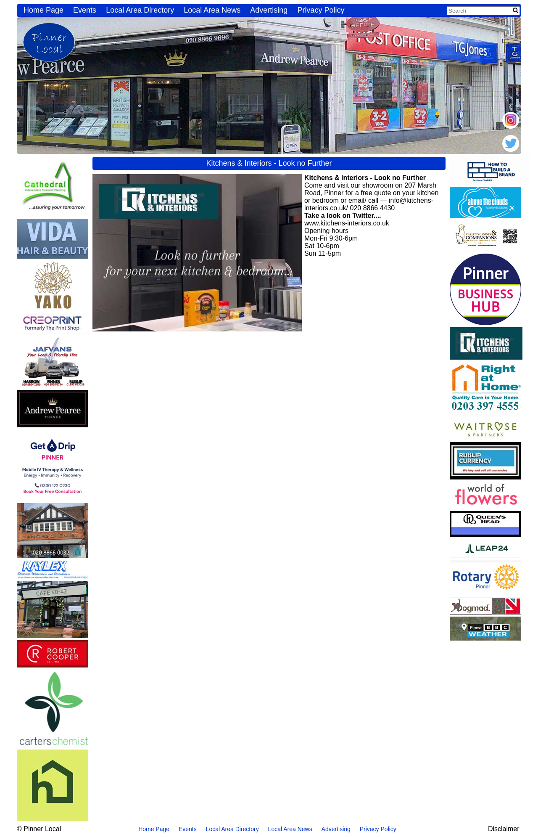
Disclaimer (504, 828)
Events (84, 10)
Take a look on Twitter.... (342, 215)
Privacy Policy (320, 10)
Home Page (43, 10)
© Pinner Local (39, 828)
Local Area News (212, 10)
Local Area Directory (140, 10)
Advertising (268, 10)
